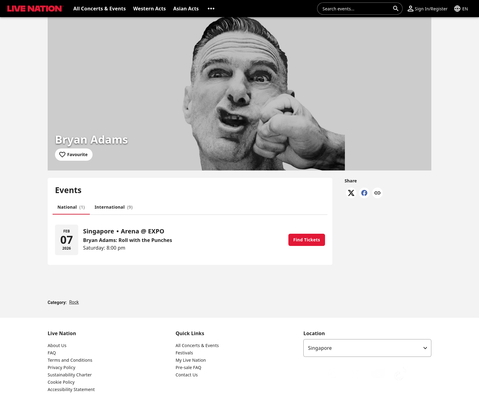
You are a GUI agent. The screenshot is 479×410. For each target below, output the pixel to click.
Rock (74, 302)
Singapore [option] (320, 348)
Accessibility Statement (71, 389)
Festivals (184, 353)
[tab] (71, 207)
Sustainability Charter (70, 375)
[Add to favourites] (74, 154)
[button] (211, 8)
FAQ (52, 353)
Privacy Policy (61, 367)
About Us (57, 345)
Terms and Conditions (70, 360)
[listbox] (367, 348)
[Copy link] (377, 193)
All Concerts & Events (197, 345)
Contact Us (187, 375)
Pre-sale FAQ (188, 367)
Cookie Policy (61, 382)
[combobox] (356, 8)
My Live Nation (191, 360)
